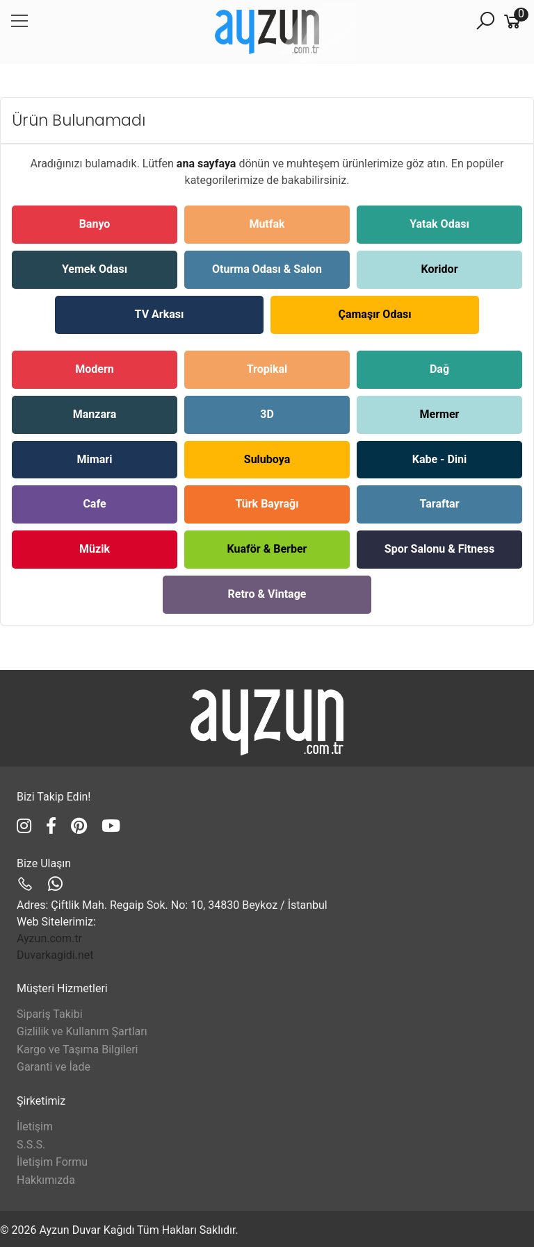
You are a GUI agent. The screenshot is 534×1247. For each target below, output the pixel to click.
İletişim (35, 1126)
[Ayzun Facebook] (53, 826)
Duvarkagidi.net (55, 955)
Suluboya (267, 459)
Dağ (439, 369)
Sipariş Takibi (50, 1014)
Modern (94, 369)
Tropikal (267, 369)
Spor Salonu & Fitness (439, 548)
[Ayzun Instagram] (26, 826)
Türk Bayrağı (266, 503)
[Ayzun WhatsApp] (55, 884)
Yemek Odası (94, 269)
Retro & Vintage (267, 594)
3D (267, 414)
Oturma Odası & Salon (267, 269)
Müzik (94, 548)
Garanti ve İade (53, 1066)
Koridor (439, 269)
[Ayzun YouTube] (111, 826)
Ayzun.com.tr (49, 938)
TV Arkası (159, 314)
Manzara (94, 414)
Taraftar (439, 503)
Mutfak (266, 224)
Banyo (95, 224)
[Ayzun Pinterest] (81, 826)
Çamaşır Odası (374, 314)
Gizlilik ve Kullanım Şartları (82, 1031)
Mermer (440, 414)
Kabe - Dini (439, 459)
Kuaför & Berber (267, 548)
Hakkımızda (46, 1180)
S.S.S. (31, 1144)
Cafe (94, 503)
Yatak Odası (439, 224)
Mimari (95, 459)
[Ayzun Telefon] (27, 884)
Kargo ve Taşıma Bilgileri (77, 1049)
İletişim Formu (52, 1162)
